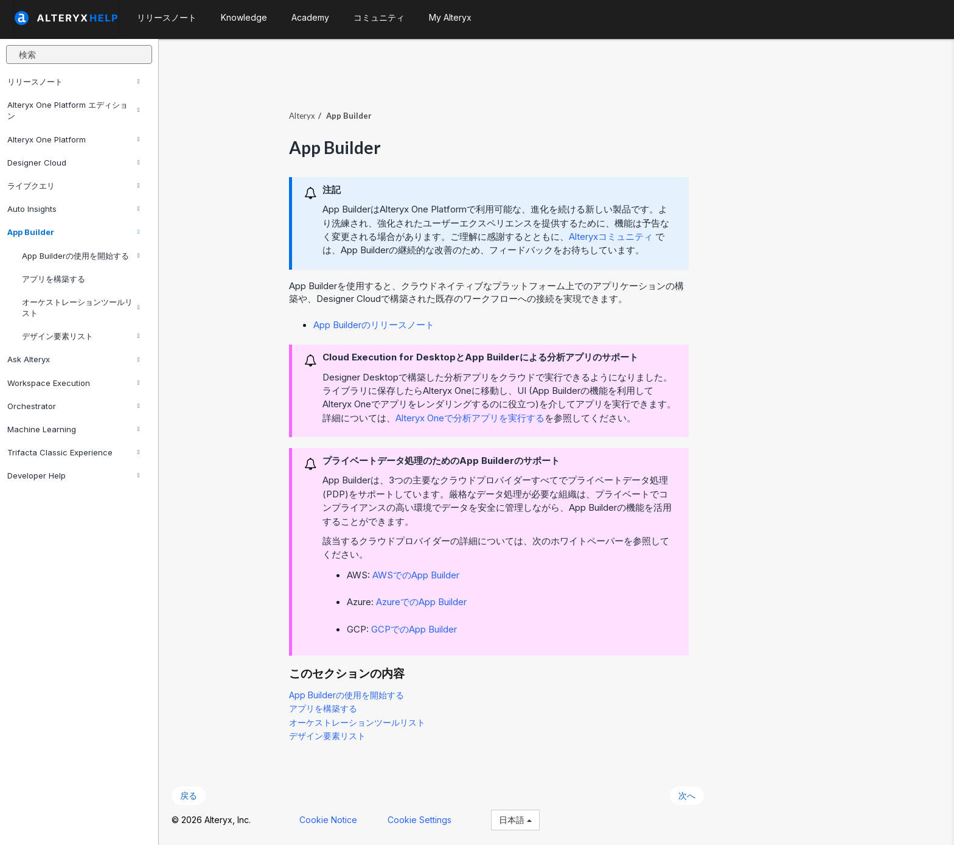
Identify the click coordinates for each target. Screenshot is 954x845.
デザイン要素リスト (80, 336)
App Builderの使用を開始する (80, 256)
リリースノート (73, 81)
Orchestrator (73, 406)
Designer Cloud (73, 162)
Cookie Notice (331, 819)
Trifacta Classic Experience (73, 452)
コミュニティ (379, 17)
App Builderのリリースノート (376, 324)
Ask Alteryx (73, 359)
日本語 (517, 819)
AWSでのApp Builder (418, 574)
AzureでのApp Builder (423, 601)
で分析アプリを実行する (472, 417)
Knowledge (244, 17)
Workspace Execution (73, 383)
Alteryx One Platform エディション (73, 110)
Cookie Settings (422, 819)
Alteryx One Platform (73, 139)
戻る (191, 795)
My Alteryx (450, 17)
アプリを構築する (53, 279)
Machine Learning (73, 429)
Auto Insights (73, 209)
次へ (689, 795)
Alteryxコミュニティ (613, 236)
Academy (310, 17)
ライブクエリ (73, 186)
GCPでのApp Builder (416, 628)
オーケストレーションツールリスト (80, 307)
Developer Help (73, 475)
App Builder (73, 232)
